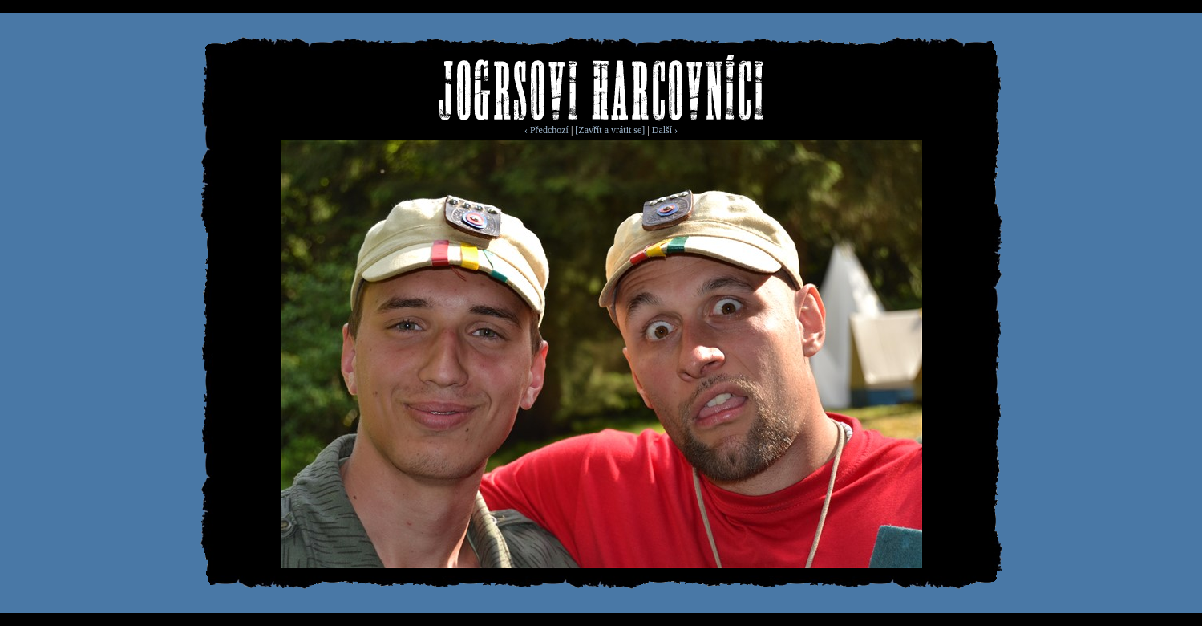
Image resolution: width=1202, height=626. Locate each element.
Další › (665, 130)
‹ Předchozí (546, 130)
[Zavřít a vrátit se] (610, 130)
